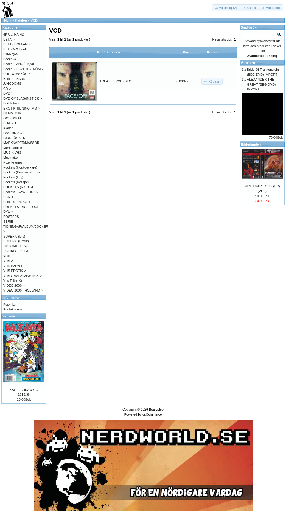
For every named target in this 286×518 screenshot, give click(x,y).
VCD (34, 20)
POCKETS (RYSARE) (19, 187)
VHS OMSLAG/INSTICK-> (22, 276)
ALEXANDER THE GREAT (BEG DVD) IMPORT (261, 84)
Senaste (8, 316)
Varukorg (248, 62)
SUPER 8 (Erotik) (16, 241)
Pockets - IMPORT (16, 202)
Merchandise (12, 147)
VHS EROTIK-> (14, 270)
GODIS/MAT (12, 118)
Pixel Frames (12, 162)
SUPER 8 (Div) (14, 236)
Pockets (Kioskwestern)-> (22, 172)
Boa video (156, 409)
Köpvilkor (10, 304)
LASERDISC (12, 133)
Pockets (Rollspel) (16, 182)
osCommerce (152, 414)
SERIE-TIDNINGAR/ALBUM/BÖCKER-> (26, 226)
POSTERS (11, 216)
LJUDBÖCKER (14, 138)
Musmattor (11, 157)
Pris (186, 52)
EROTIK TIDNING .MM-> (21, 108)
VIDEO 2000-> (14, 285)
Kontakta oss (12, 309)
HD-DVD (9, 123)
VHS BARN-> (13, 266)
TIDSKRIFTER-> (15, 246)
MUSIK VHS (12, 152)
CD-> (7, 88)
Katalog (21, 20)
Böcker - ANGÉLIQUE (19, 64)
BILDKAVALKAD (15, 49)
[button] (226, 7)
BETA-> (9, 39)
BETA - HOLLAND (16, 44)
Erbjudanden (251, 144)
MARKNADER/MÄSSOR (21, 142)
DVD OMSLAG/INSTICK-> (22, 98)
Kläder (8, 128)
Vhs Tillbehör (12, 280)
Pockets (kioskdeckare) (20, 167)
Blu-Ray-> (10, 54)
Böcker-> (9, 59)
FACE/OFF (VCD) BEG (115, 81)
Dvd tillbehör (12, 103)
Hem (7, 20)
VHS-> (8, 261)
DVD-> (8, 93)
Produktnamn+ (108, 52)
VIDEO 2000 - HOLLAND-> (23, 290)
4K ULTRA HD (13, 34)
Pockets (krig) (13, 177)
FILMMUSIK (12, 113)
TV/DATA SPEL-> (16, 251)
